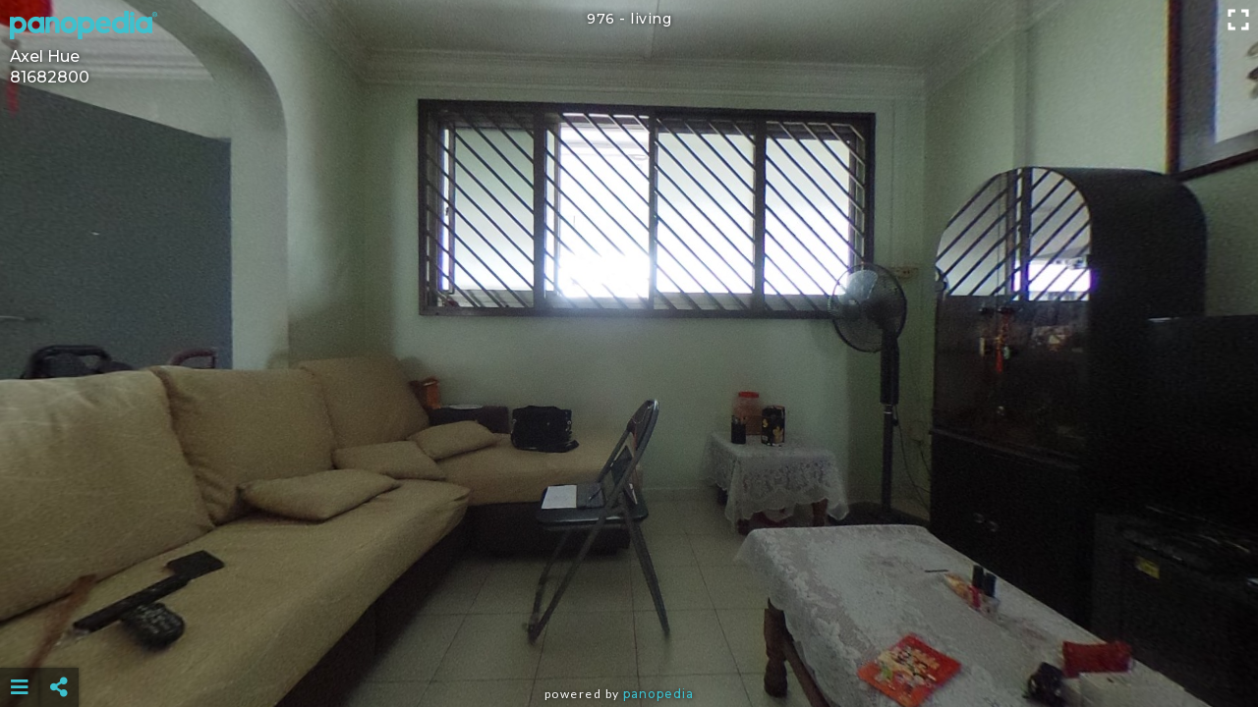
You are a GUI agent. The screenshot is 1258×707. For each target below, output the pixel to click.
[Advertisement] (629, 638)
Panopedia (658, 693)
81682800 (49, 77)
